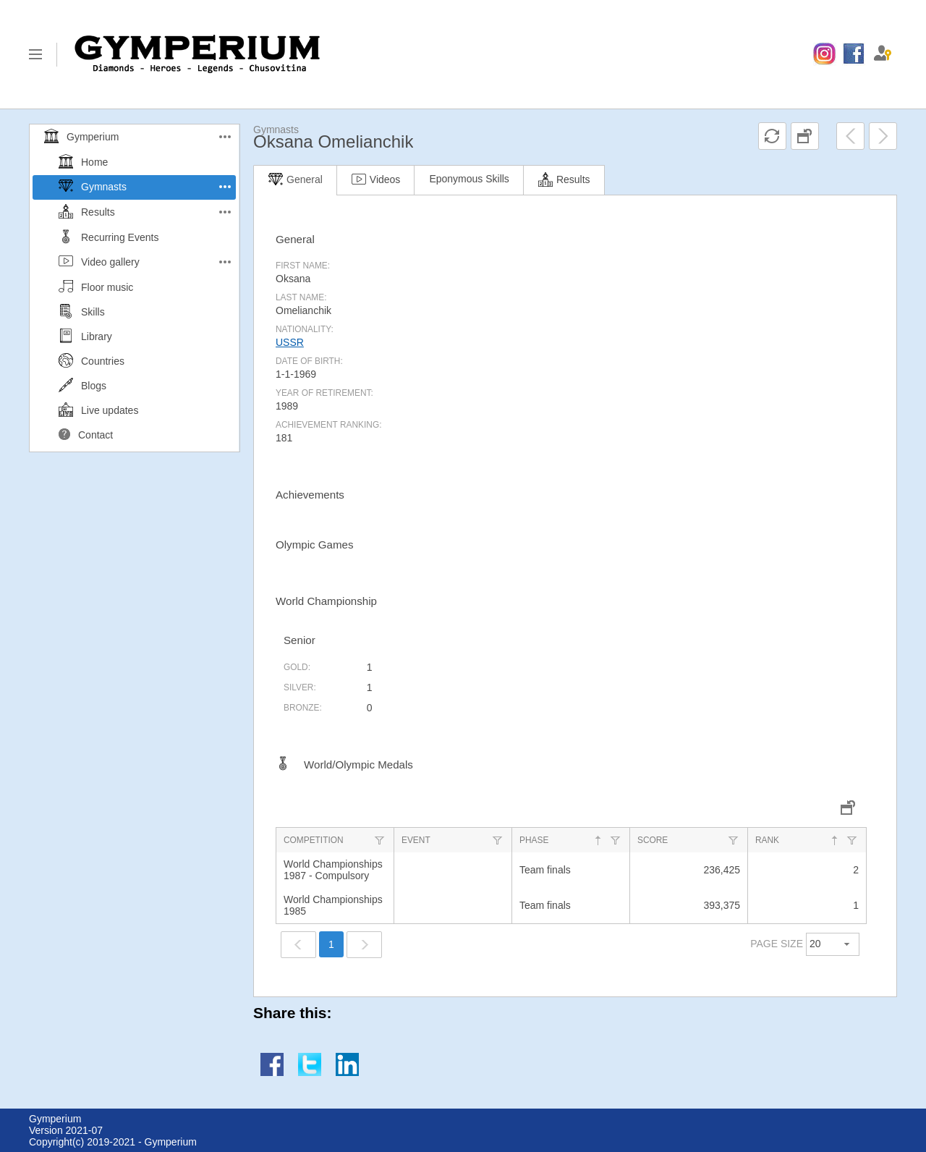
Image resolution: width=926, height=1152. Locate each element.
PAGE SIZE (776, 943)
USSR (290, 342)
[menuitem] (824, 54)
